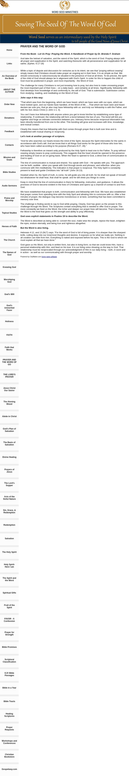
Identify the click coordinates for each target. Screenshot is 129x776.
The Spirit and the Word (9, 579)
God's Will (9, 294)
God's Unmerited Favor (9, 307)
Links (9, 63)
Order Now (9, 104)
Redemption (9, 525)
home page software (49, 257)
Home (9, 50)
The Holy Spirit (9, 552)
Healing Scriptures (9, 715)
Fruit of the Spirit (9, 606)
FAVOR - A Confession (9, 620)
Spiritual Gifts (9, 593)
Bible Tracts (9, 701)
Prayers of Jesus (9, 470)
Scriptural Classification (9, 660)
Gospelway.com (9, 769)
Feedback (9, 131)
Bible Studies (9, 172)
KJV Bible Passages (9, 674)
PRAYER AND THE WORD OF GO (9, 362)
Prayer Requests (9, 728)
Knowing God (9, 267)
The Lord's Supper (9, 484)
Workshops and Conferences (9, 742)
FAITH (9, 335)
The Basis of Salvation (9, 443)
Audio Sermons (9, 186)
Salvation (9, 538)
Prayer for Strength (9, 633)
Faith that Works (9, 348)
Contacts (9, 145)
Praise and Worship (9, 199)
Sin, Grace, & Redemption (9, 511)
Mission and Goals (9, 158)
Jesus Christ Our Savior (9, 389)
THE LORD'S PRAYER (9, 375)
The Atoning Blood (9, 402)
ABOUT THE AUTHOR (9, 90)
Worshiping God (9, 280)
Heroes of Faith (9, 226)
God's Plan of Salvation (9, 430)
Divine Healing (9, 457)
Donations (9, 118)
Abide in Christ (9, 416)
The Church (9, 240)
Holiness (9, 321)
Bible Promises (9, 647)
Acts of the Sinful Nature (9, 497)
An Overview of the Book (9, 77)
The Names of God (9, 253)
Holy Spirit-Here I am (9, 565)
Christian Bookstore (9, 755)
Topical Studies (9, 213)
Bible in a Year (9, 688)
